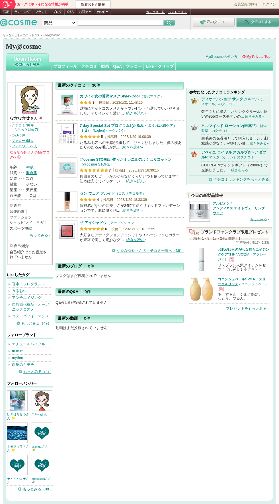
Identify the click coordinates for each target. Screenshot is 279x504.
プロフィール (65, 66)
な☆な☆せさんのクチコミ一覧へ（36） (150, 250)
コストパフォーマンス (30, 316)
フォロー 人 (23, 141)
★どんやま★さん (18, 480)
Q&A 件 (18, 135)
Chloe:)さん (39, 414)
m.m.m (17, 351)
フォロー (134, 66)
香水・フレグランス (28, 284)
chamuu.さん (40, 448)
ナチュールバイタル (28, 344)
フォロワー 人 (24, 146)
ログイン (269, 4)
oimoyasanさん (41, 480)
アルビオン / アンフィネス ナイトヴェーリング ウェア (239, 208)
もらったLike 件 (27, 130)
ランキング (22, 11)
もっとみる (39, 235)
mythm (17, 358)
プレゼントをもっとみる (246, 308)
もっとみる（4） (37, 372)
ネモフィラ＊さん (18, 448)
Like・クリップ (160, 66)
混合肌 (31, 173)
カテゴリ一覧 (155, 12)
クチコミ (89, 66)
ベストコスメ (177, 12)
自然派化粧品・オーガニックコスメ (30, 306)
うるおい (19, 291)
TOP (6, 11)
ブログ (57, 11)
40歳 (30, 167)
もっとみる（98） (38, 489)
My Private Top (258, 57)
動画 (105, 66)
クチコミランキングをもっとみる (241, 179)
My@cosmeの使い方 (221, 57)
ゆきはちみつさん (18, 416)
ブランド (41, 11)
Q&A (70, 11)
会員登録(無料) (245, 4)
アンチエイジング (27, 297)
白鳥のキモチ (23, 364)
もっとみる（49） (36, 323)
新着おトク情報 (93, 5)
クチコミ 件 (23, 125)
